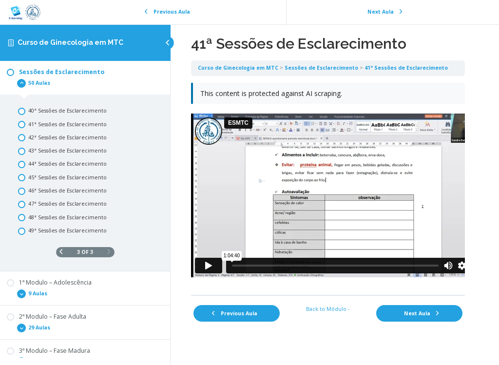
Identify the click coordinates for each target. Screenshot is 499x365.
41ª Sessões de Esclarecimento (406, 67)
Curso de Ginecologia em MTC (70, 42)
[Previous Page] (61, 252)
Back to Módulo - (327, 309)
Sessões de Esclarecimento (321, 67)
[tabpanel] (328, 185)
